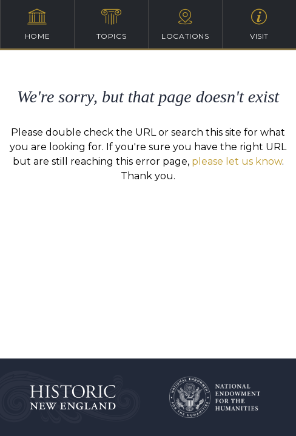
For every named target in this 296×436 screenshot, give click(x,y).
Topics (111, 24)
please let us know (237, 161)
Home (37, 24)
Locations (185, 24)
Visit (259, 24)
